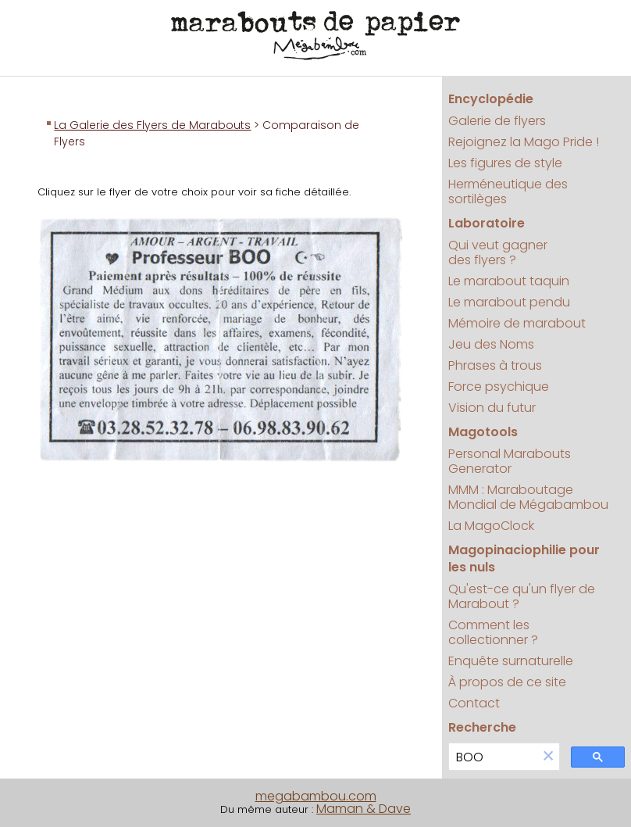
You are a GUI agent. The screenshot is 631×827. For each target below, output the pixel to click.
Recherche (482, 727)
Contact (474, 703)
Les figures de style (505, 163)
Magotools (483, 432)
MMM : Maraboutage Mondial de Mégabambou (528, 497)
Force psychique (498, 387)
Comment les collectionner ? (493, 632)
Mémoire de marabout (517, 323)
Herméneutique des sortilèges (508, 191)
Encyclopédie (490, 99)
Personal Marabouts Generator (509, 461)
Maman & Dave (363, 809)
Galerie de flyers (497, 121)
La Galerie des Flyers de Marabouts (152, 125)
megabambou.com (315, 796)
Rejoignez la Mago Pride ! (523, 142)
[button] (548, 757)
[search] (493, 757)
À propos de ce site (507, 682)
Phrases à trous (495, 365)
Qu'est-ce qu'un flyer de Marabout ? (521, 596)
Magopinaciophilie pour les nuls (524, 558)
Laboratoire (486, 223)
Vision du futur (492, 408)
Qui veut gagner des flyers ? (497, 252)
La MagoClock (491, 526)
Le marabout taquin (508, 281)
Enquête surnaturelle (510, 661)
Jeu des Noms (491, 344)
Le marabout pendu (509, 302)
